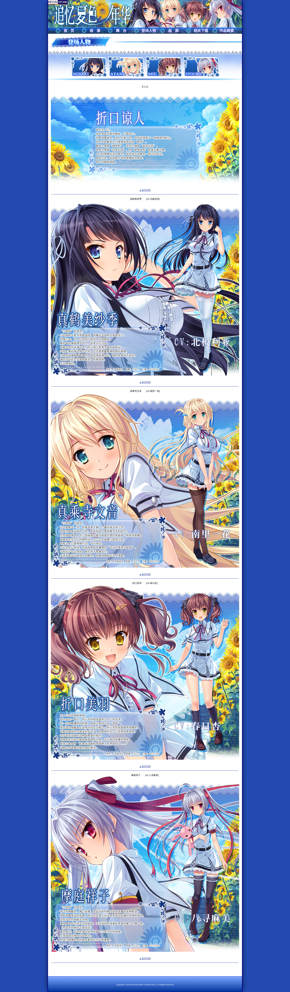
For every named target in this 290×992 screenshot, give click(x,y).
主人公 (145, 86)
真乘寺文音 (136, 391)
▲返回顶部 (145, 190)
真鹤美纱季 (136, 199)
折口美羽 (137, 583)
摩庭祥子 (135, 775)
